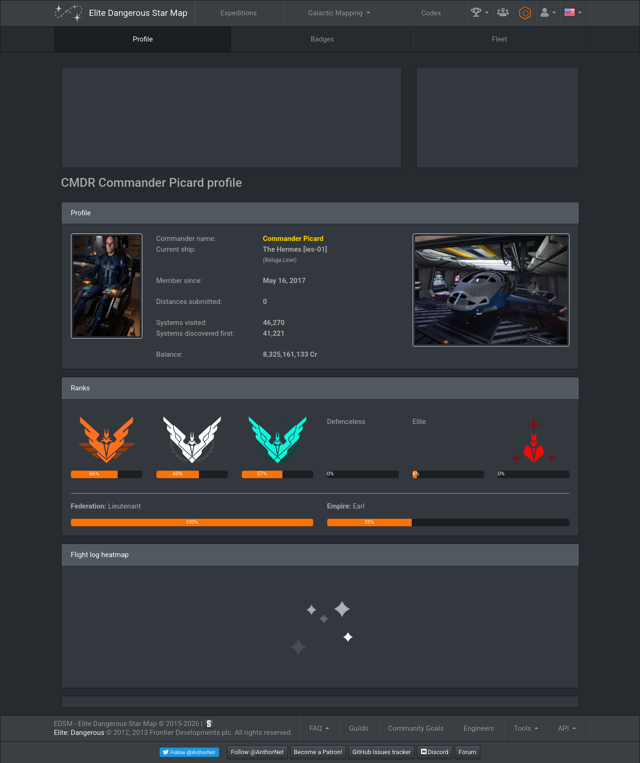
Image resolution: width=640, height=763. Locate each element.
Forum (468, 752)
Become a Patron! (318, 752)
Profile (143, 39)
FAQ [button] (316, 728)
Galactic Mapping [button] (336, 13)
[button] (480, 13)
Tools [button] (523, 728)
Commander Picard (293, 238)
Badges (322, 39)
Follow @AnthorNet (257, 752)
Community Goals (416, 728)
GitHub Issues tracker (381, 752)
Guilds (359, 728)
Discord (435, 752)
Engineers (479, 728)
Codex (431, 13)
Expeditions (239, 13)
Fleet (499, 39)
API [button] (564, 728)
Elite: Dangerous (79, 732)
